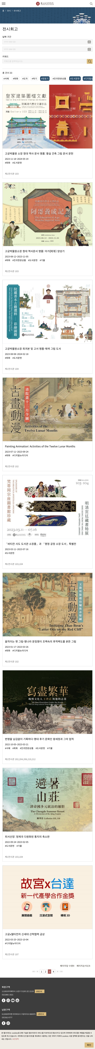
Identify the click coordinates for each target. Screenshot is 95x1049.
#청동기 (45, 78)
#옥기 (34, 78)
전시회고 (17, 10)
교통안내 (39, 991)
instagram (8, 1000)
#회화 (15, 78)
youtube (13, 1000)
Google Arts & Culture (17, 1000)
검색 (90, 61)
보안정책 (15, 1039)
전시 (9, 10)
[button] (85, 4)
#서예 (6, 78)
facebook (3, 1000)
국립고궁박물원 (45, 3)
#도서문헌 (75, 78)
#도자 (25, 78)
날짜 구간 (6, 36)
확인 (89, 1044)
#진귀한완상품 (59, 78)
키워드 (5, 56)
